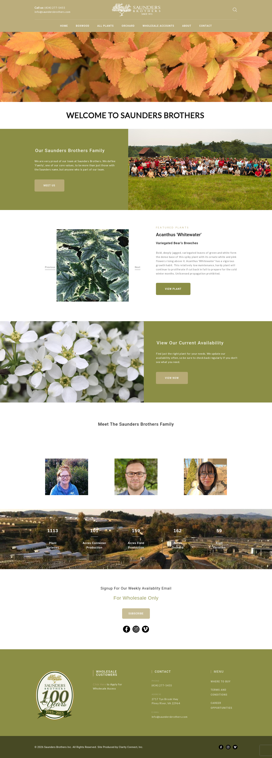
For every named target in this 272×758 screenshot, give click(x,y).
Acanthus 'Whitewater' (179, 234)
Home (64, 25)
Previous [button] (50, 267)
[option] (93, 265)
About (186, 25)
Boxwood (82, 25)
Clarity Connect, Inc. (131, 747)
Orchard (128, 25)
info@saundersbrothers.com (52, 11)
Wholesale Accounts (158, 25)
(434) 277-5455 (55, 7)
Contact (205, 25)
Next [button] (137, 267)
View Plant (173, 289)
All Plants (105, 25)
